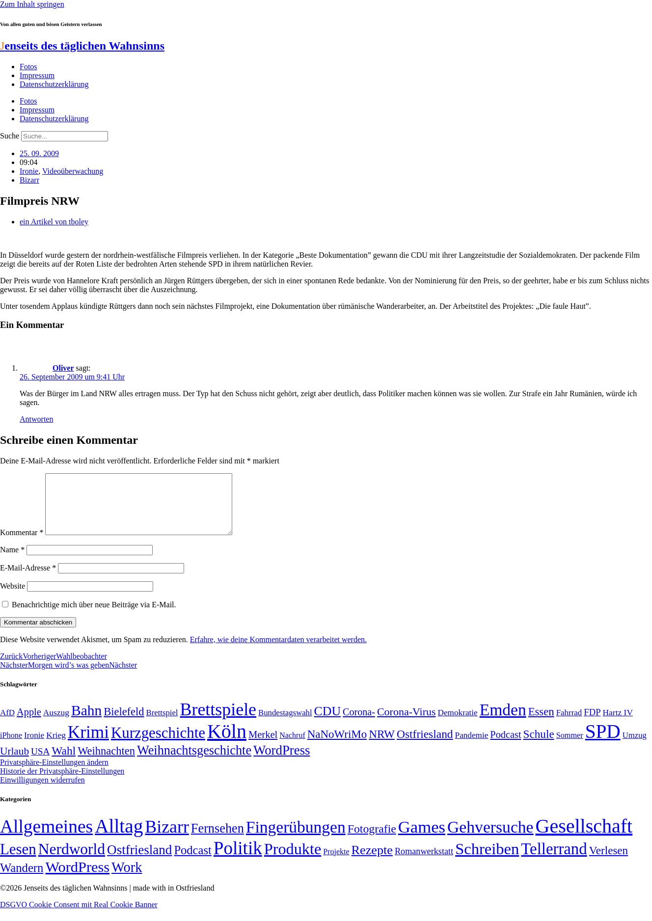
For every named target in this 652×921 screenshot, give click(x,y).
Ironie (29, 171)
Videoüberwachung (72, 171)
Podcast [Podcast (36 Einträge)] (192, 861)
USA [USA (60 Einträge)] (40, 763)
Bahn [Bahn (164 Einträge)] (86, 722)
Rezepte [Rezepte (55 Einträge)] (372, 862)
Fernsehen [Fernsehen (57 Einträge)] (217, 840)
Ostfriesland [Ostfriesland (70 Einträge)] (139, 861)
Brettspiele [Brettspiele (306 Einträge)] (218, 721)
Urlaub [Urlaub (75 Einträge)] (14, 763)
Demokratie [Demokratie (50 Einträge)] (458, 724)
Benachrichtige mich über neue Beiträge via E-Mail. (94, 616)
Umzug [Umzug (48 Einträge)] (635, 747)
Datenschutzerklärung (54, 84)
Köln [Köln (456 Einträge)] (226, 743)
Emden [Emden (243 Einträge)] (503, 721)
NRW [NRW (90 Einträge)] (382, 745)
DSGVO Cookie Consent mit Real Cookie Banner (79, 916)
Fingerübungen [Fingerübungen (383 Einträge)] (296, 839)
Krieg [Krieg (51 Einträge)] (56, 747)
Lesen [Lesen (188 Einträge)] (18, 860)
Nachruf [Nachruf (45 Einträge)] (292, 747)
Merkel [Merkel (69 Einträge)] (262, 746)
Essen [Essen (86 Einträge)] (541, 723)
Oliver (63, 368)
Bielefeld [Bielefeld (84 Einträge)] (124, 723)
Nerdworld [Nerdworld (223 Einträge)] (71, 860)
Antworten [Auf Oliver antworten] (36, 419)
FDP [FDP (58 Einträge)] (592, 724)
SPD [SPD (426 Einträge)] (603, 743)
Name (12, 561)
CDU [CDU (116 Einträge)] (327, 723)
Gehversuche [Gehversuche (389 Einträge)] (490, 839)
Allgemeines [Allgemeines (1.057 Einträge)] (46, 838)
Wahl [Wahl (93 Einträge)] (64, 762)
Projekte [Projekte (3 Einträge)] (336, 863)
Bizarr (29, 180)
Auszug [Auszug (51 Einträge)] (56, 724)
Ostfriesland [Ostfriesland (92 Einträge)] (425, 745)
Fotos (28, 66)
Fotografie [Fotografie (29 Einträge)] (372, 840)
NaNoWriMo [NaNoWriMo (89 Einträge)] (337, 746)
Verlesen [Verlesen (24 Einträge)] (608, 862)
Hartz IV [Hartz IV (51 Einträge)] (618, 724)
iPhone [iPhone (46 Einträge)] (11, 747)
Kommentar (21, 544)
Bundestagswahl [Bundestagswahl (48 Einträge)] (285, 724)
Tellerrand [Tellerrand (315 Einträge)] (554, 860)
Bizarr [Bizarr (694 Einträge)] (167, 838)
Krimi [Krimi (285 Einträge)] (88, 744)
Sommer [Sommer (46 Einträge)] (569, 747)
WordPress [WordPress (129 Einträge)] (281, 762)
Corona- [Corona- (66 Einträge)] (359, 723)
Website (12, 598)
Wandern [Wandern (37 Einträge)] (21, 879)
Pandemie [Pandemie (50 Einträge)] (472, 747)
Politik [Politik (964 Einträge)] (238, 860)
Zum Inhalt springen (32, 4)
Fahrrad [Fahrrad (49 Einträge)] (569, 724)
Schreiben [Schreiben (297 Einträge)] (487, 860)
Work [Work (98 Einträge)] (126, 879)
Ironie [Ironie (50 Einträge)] (34, 747)
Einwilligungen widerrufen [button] (42, 791)
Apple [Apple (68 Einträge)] (29, 723)
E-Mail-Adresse (28, 579)
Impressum (37, 75)
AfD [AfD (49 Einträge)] (7, 724)
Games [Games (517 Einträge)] (421, 838)
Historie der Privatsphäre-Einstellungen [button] (62, 783)
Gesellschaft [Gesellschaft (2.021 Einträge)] (584, 838)
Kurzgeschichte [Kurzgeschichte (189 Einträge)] (158, 744)
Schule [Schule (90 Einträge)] (538, 745)
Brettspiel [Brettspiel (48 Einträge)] (162, 724)
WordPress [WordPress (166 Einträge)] (77, 878)
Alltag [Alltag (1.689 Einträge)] (119, 837)
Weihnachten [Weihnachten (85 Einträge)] (106, 763)
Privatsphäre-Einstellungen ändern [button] (54, 774)
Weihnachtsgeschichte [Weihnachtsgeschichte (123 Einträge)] (194, 762)
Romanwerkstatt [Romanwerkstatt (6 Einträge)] (424, 863)
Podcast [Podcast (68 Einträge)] (505, 746)
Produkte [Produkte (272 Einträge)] (293, 860)
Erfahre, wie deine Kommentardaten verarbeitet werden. (278, 651)
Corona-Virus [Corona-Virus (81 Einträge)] (406, 723)
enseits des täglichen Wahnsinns (82, 45)
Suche (9, 136)
